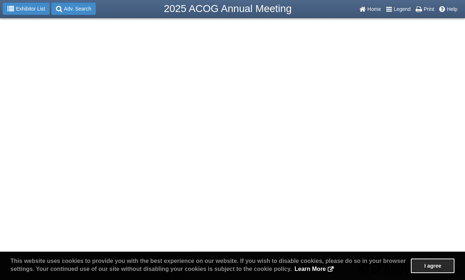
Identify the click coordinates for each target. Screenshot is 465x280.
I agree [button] (432, 266)
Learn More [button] (310, 269)
